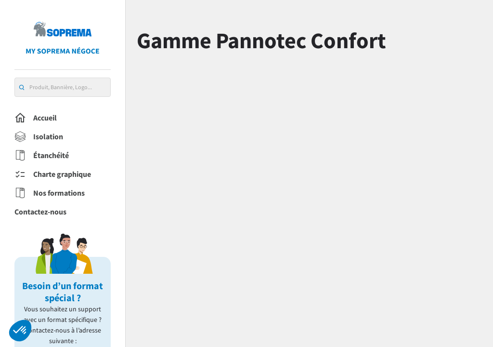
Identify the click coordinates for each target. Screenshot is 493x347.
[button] (20, 330)
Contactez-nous (40, 211)
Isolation (38, 137)
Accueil (35, 118)
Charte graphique (52, 174)
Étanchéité (41, 155)
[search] (21, 87)
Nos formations (49, 193)
